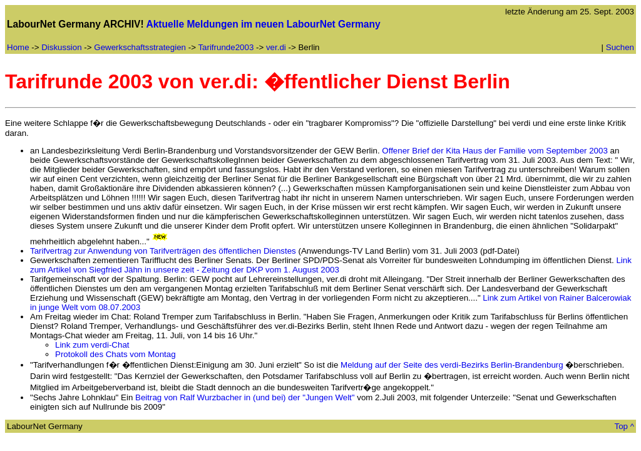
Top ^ (624, 426)
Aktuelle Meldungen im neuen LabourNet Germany (263, 24)
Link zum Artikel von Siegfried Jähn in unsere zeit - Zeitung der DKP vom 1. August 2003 (331, 265)
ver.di (276, 47)
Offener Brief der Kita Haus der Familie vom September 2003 (495, 150)
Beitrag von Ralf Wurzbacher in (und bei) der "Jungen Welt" (245, 397)
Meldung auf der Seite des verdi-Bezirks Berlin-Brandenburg (452, 365)
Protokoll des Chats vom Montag (115, 354)
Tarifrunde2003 (226, 47)
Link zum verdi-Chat (92, 345)
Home (18, 47)
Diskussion (61, 47)
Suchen (620, 47)
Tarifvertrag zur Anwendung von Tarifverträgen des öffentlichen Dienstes (163, 251)
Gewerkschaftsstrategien (140, 47)
